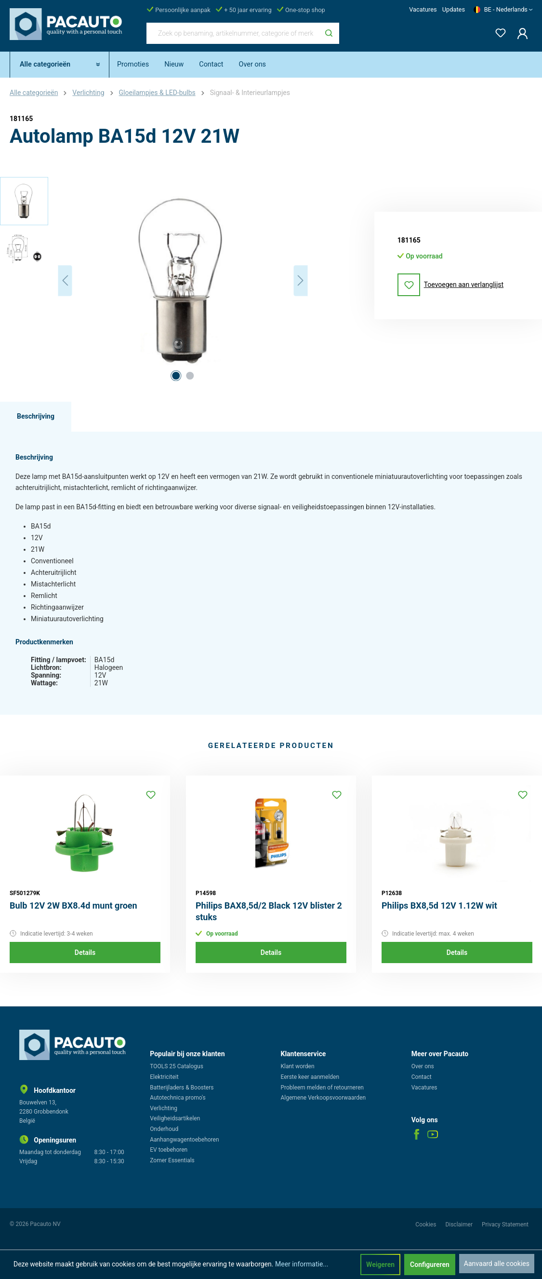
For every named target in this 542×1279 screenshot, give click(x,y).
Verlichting (163, 1108)
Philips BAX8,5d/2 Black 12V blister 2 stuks (269, 911)
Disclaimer (459, 1224)
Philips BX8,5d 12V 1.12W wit (439, 905)
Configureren (429, 1264)
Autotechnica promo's (177, 1097)
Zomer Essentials (172, 1160)
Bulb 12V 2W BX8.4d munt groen (73, 905)
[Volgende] (300, 280)
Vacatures (422, 9)
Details (85, 952)
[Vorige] (65, 280)
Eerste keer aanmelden (310, 1077)
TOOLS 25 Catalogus (176, 1066)
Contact (421, 1077)
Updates (453, 9)
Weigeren (380, 1264)
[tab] (35, 417)
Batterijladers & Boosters (181, 1087)
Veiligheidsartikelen (175, 1118)
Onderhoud (164, 1129)
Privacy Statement (505, 1224)
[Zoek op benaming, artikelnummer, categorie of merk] (232, 33)
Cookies (426, 1224)
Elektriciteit (164, 1077)
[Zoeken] (328, 33)
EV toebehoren (168, 1149)
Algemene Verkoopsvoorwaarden (323, 1097)
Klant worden (298, 1066)
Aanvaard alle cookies (496, 1263)
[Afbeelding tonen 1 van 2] (176, 376)
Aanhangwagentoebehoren (184, 1139)
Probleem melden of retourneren (322, 1087)
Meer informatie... (301, 1264)
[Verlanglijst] (498, 31)
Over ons (422, 1066)
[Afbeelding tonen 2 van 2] (190, 376)
